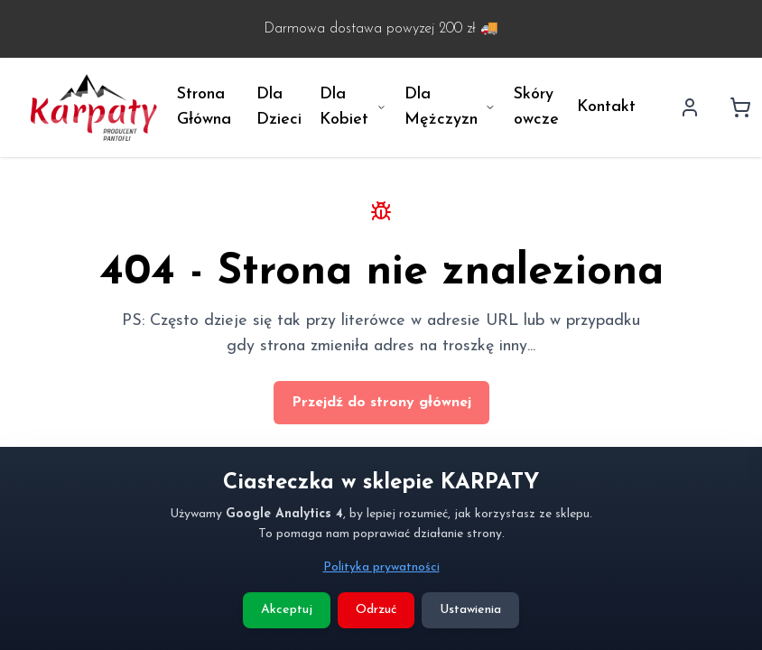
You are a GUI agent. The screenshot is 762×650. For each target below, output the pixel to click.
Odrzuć (376, 610)
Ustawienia (470, 610)
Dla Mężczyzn (450, 107)
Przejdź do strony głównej (381, 402)
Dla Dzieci (279, 107)
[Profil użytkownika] (689, 107)
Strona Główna (204, 107)
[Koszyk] (740, 107)
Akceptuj (286, 610)
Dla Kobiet (353, 107)
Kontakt (606, 107)
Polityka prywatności (381, 567)
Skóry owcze (536, 107)
